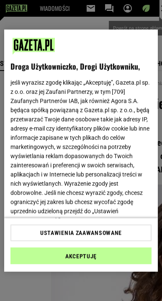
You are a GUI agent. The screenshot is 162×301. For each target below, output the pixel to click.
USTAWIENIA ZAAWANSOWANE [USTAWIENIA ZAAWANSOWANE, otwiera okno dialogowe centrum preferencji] (81, 233)
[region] (81, 150)
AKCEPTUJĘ (81, 256)
